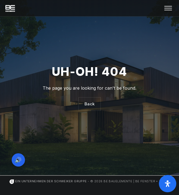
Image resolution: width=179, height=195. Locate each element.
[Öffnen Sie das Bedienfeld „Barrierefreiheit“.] (167, 183)
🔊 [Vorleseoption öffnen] (18, 160)
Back (89, 103)
